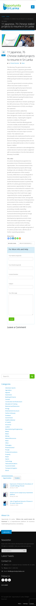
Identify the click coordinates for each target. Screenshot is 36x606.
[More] (20, 238)
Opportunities (7, 478)
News (23, 63)
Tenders (17, 478)
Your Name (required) (15, 255)
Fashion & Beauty (10, 413)
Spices (7, 459)
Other (7, 443)
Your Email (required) (15, 265)
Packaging (8, 445)
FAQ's (19, 603)
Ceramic (7, 399)
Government (9, 418)
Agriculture (8, 390)
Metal (7, 434)
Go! (24, 551)
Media (7, 431)
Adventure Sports (10, 388)
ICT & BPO (8, 422)
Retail (7, 457)
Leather (7, 427)
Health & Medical (10, 420)
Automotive (8, 395)
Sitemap (25, 603)
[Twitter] (11, 238)
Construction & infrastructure (13, 402)
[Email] (15, 238)
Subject (11, 284)
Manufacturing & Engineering (13, 429)
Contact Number (13, 274)
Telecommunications (11, 463)
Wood (7, 470)
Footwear (8, 415)
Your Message (13, 293)
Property (7, 454)
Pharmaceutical (9, 447)
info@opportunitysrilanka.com (16, 571)
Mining (7, 436)
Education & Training (11, 404)
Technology (8, 461)
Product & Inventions (11, 452)
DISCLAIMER (4, 585)
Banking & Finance (10, 397)
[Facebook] (8, 238)
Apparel (7, 392)
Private (7, 450)
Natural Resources (10, 438)
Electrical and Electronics (12, 406)
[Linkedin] (13, 238)
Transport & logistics (11, 468)
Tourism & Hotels (10, 466)
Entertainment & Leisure (12, 411)
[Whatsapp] (18, 238)
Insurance (8, 424)
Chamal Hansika (14, 63)
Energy (7, 408)
